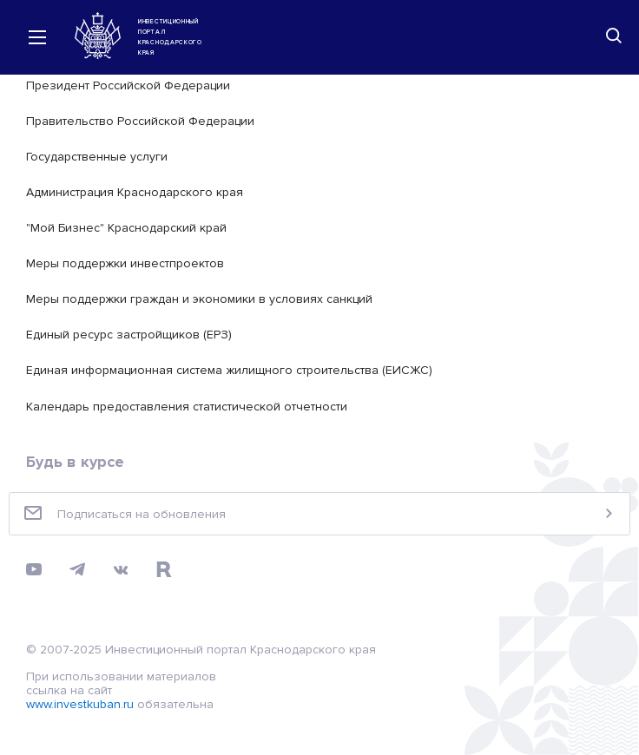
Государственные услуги (97, 156)
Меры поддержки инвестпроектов (125, 263)
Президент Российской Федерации (128, 85)
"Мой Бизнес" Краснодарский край (126, 227)
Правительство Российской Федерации (140, 121)
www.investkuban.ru (80, 704)
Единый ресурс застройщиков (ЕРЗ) (129, 334)
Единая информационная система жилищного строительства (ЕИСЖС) (229, 370)
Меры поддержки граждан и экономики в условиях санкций (199, 299)
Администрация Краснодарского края (134, 192)
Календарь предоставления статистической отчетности (186, 406)
